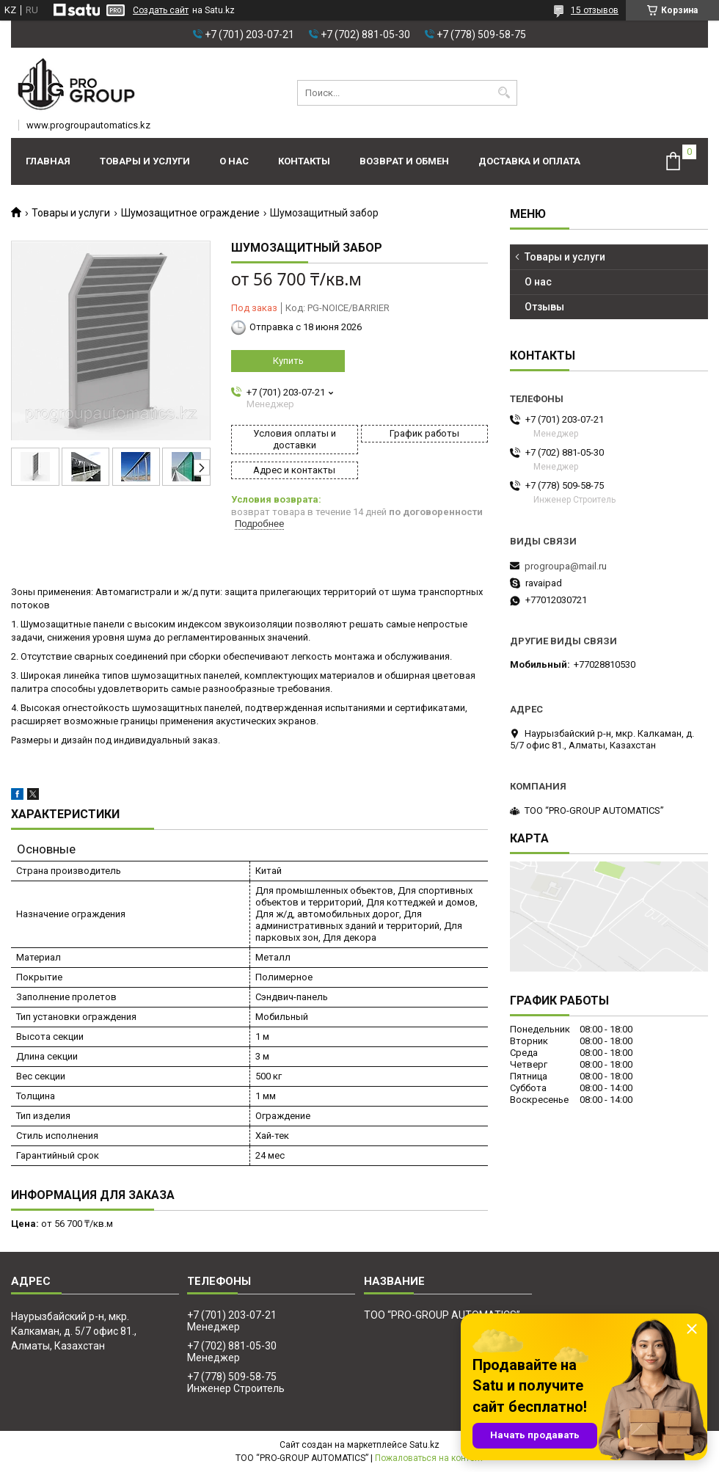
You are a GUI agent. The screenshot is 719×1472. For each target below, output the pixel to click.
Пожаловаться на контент (429, 1458)
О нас (234, 161)
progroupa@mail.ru (566, 566)
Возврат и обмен (404, 161)
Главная (48, 161)
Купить (288, 360)
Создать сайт (161, 10)
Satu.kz (424, 1445)
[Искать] (504, 93)
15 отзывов (594, 10)
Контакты (304, 161)
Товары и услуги (145, 161)
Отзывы (544, 307)
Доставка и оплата (529, 161)
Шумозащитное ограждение (190, 213)
